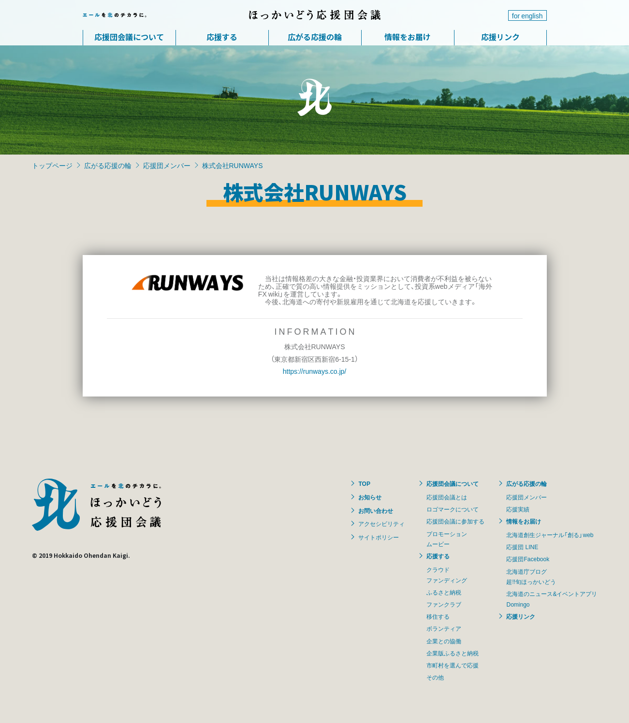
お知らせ (369, 497)
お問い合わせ (375, 510)
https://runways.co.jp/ (315, 371)
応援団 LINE (522, 546)
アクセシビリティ (381, 523)
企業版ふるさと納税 (452, 653)
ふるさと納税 (443, 592)
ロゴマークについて (452, 509)
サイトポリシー (378, 537)
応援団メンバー (166, 165)
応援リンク (500, 37)
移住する (438, 616)
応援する (221, 37)
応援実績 (517, 509)
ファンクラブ (443, 604)
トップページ (52, 165)
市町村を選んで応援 (452, 665)
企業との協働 (443, 641)
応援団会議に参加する (455, 521)
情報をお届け (407, 37)
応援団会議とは (446, 497)
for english (527, 15)
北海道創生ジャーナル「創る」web (549, 534)
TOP (364, 483)
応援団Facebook (527, 558)
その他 (435, 677)
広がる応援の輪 (315, 37)
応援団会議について (129, 37)
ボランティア (443, 628)
